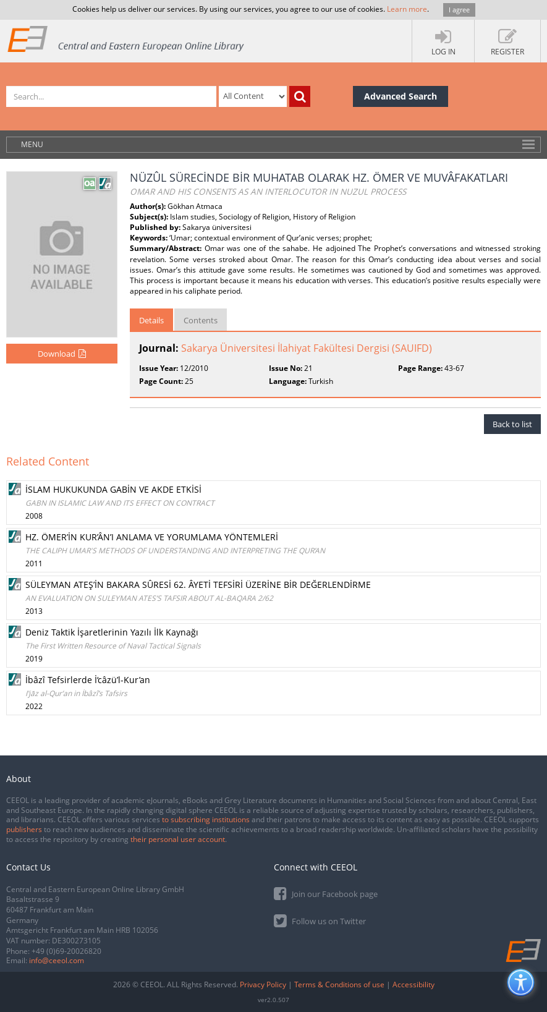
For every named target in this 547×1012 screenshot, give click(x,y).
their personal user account (177, 839)
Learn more (407, 9)
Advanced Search (400, 96)
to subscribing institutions (206, 819)
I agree (459, 9)
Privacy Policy (263, 984)
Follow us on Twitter (320, 920)
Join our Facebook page (326, 893)
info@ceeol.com (56, 960)
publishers (24, 829)
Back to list (512, 424)
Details (151, 320)
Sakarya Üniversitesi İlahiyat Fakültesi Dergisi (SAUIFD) (306, 348)
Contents (201, 320)
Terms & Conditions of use (339, 984)
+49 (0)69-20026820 (66, 951)
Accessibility (413, 984)
